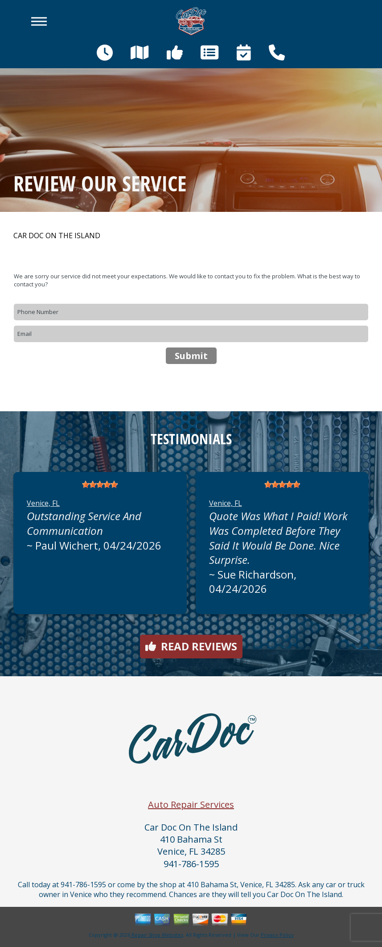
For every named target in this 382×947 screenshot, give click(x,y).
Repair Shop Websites (156, 934)
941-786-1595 (191, 864)
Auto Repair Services (191, 804)
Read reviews (191, 646)
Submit (191, 356)
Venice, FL (43, 503)
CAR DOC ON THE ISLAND (56, 235)
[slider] (100, 484)
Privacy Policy (277, 934)
